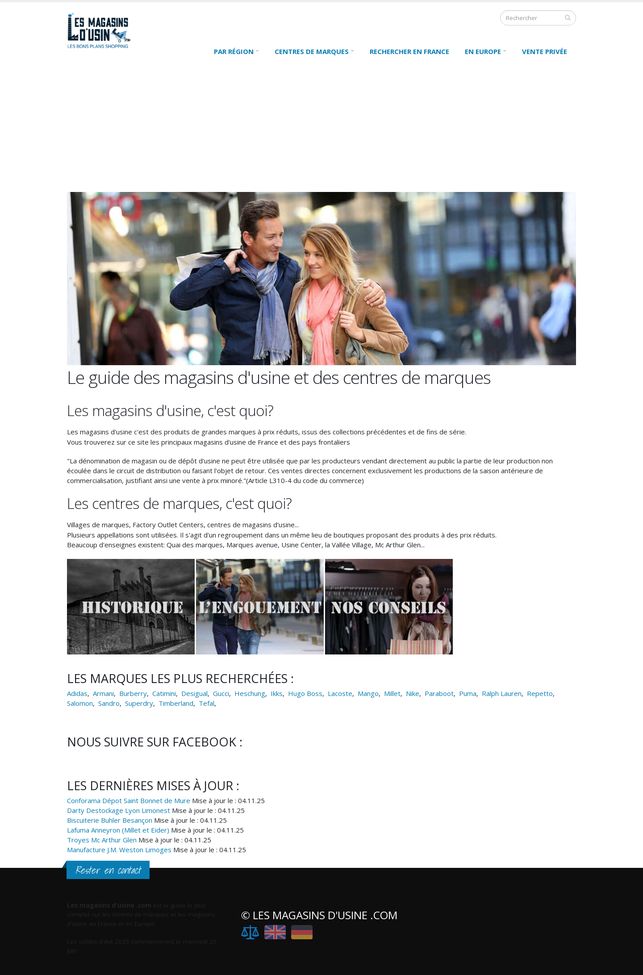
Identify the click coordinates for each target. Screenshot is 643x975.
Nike (412, 693)
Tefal (206, 703)
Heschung (249, 693)
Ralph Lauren (502, 693)
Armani (103, 693)
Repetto (540, 693)
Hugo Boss (305, 693)
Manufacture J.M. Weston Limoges (119, 849)
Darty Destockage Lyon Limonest (118, 810)
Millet (392, 693)
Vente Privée (544, 51)
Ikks (277, 693)
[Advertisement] (321, 129)
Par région (234, 51)
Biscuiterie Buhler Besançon (109, 820)
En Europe (483, 51)
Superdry (139, 703)
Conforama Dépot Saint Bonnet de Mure (128, 800)
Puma (467, 693)
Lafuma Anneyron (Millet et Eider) (118, 829)
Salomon (80, 703)
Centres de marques (312, 51)
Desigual (194, 693)
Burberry (133, 693)
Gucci (221, 693)
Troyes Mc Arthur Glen (102, 839)
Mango (368, 693)
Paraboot (439, 693)
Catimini (164, 693)
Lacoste (340, 693)
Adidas (77, 693)
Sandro (109, 703)
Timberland (176, 703)
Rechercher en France (409, 51)
